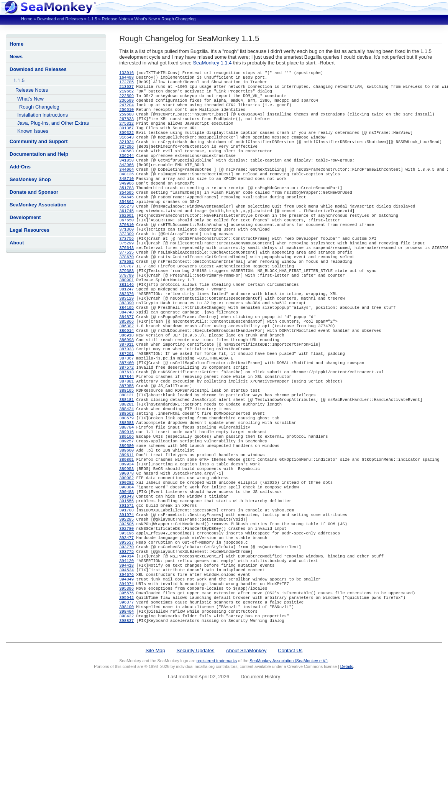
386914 (126, 374)
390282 (126, 551)
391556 (126, 572)
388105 (126, 444)
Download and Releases (60, 18)
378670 (126, 288)
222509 (126, 100)
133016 (126, 73)
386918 (126, 379)
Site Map (155, 742)
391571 (126, 578)
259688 (126, 121)
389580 (126, 508)
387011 (126, 390)
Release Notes (116, 18)
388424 (126, 465)
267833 (126, 127)
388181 (126, 454)
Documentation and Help (39, 154)
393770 (126, 626)
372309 (126, 261)
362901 (126, 239)
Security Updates (196, 742)
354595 (126, 213)
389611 (126, 519)
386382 (126, 368)
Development (25, 217)
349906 (126, 202)
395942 (126, 685)
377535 (126, 282)
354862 (126, 223)
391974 (126, 589)
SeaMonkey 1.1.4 (212, 63)
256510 (126, 116)
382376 (126, 331)
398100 (126, 696)
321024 (126, 154)
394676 (126, 658)
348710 (126, 197)
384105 (126, 347)
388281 (126, 460)
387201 (126, 401)
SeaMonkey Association (38, 205)
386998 (126, 384)
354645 (126, 218)
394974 (126, 669)
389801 (126, 524)
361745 (126, 234)
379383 (126, 304)
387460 (126, 411)
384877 (126, 358)
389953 (126, 535)
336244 (126, 170)
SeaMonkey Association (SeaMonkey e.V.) (288, 752)
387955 (126, 438)
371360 (126, 256)
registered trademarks (217, 752)
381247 (126, 325)
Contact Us (290, 742)
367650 (126, 245)
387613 (126, 422)
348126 (126, 191)
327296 (126, 159)
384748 (126, 352)
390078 (126, 540)
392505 (126, 599)
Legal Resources (29, 230)
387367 (126, 406)
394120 (126, 642)
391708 (126, 583)
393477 (126, 615)
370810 (126, 250)
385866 (126, 363)
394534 (126, 653)
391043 (126, 567)
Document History (260, 769)
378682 (126, 293)
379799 (126, 309)
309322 (126, 143)
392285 (126, 594)
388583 (126, 481)
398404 (126, 701)
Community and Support (39, 141)
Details (346, 758)
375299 (126, 272)
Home (26, 18)
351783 (126, 207)
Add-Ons (20, 167)
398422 (126, 707)
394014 (126, 637)
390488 (126, 562)
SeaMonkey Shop (30, 179)
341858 (126, 175)
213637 (126, 89)
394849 (126, 664)
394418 (126, 648)
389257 (126, 503)
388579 (126, 476)
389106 (126, 497)
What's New (145, 18)
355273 (126, 229)
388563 (126, 470)
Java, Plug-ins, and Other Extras (53, 123)
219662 (126, 94)
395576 (126, 680)
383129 (126, 336)
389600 (126, 513)
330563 (126, 164)
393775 (126, 632)
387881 (126, 433)
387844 (126, 427)
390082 (126, 546)
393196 (126, 610)
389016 (126, 492)
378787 (126, 299)
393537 (126, 621)
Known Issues (32, 131)
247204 (126, 111)
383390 (126, 342)
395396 (126, 675)
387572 (126, 417)
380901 (126, 315)
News (16, 56)
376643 (126, 277)
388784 (126, 487)
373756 (126, 266)
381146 (126, 320)
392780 (126, 605)
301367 (126, 137)
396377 (126, 691)
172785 (126, 84)
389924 (126, 530)
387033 (126, 395)
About (17, 243)
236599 (126, 105)
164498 (126, 78)
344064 (126, 186)
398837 (126, 712)
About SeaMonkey (246, 742)
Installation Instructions (42, 115)
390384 (126, 556)
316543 (126, 148)
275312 (126, 132)
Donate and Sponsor (34, 192)
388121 (126, 449)
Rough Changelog (39, 107)
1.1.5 (92, 18)
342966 (126, 180)
